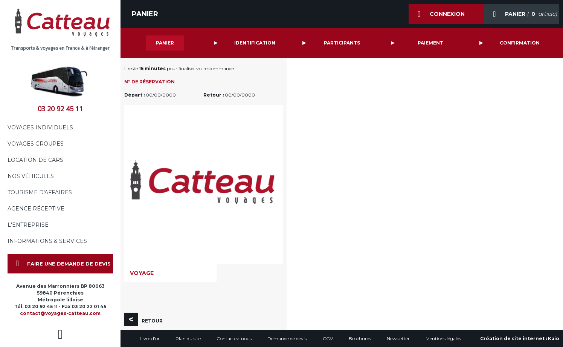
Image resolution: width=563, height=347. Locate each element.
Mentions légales (443, 338)
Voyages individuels (40, 127)
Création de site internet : (519, 338)
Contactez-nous (234, 338)
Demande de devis (287, 338)
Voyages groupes (36, 143)
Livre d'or (150, 338)
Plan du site (188, 338)
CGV (328, 338)
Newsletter (398, 338)
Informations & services (47, 241)
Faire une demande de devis (59, 263)
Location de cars (35, 160)
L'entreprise (28, 224)
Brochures (360, 338)
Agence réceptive (36, 208)
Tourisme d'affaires (40, 192)
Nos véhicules (31, 176)
